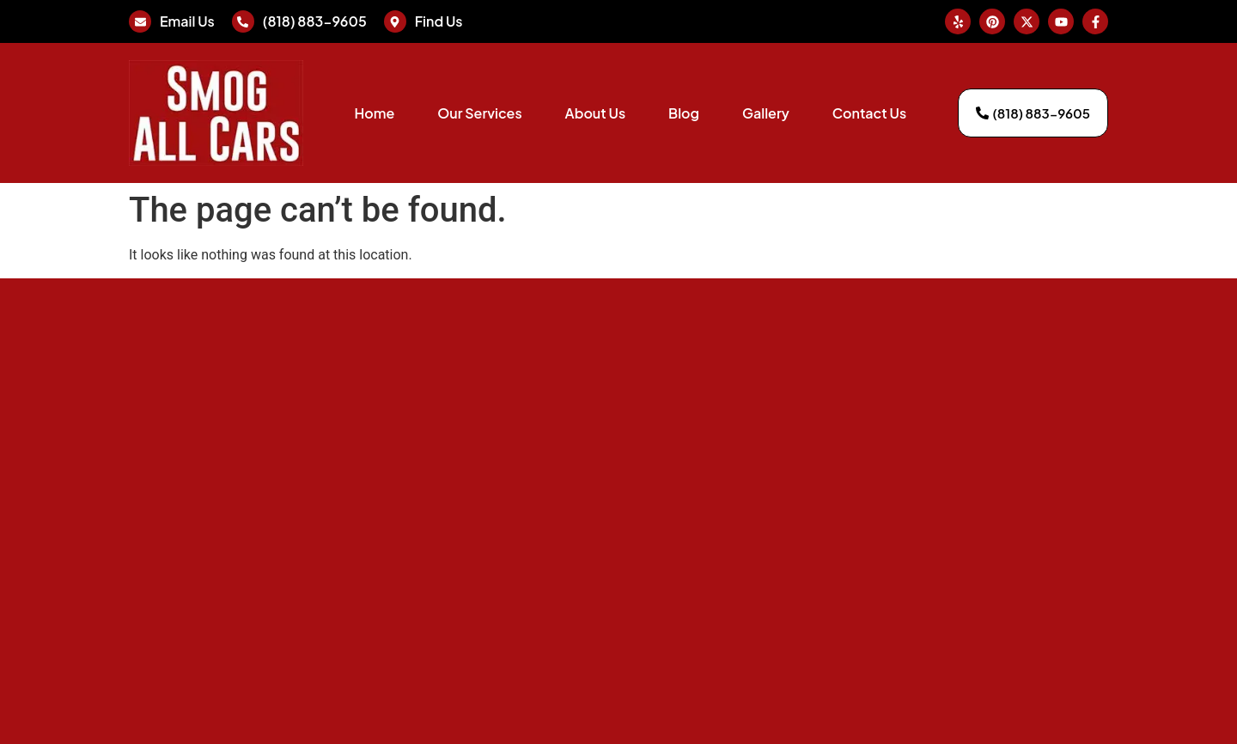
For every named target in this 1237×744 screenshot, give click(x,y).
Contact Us (869, 113)
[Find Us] (395, 21)
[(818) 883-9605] (243, 21)
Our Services (479, 113)
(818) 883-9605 (315, 21)
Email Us (187, 21)
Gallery (765, 113)
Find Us (439, 21)
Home (374, 113)
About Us (595, 113)
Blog (683, 113)
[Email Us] (140, 21)
